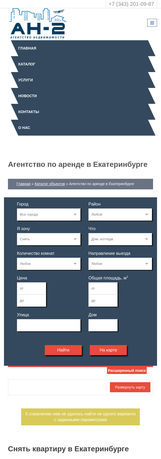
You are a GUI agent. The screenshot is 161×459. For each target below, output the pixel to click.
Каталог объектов (50, 184)
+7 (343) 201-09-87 (131, 4)
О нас (24, 128)
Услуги (25, 80)
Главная (27, 48)
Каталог (26, 64)
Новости (27, 96)
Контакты (28, 112)
